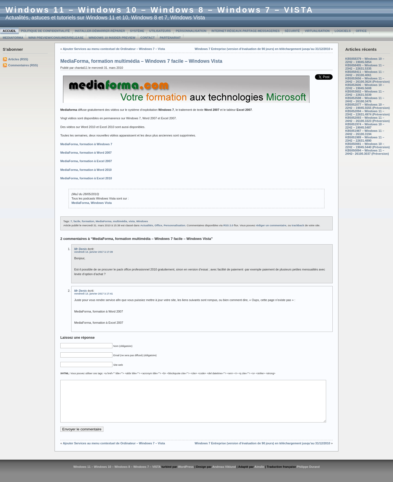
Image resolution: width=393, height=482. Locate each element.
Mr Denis (80, 249)
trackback (297, 225)
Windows (142, 221)
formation (88, 221)
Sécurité (292, 30)
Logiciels (343, 30)
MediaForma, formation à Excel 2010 (86, 178)
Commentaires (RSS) (23, 65)
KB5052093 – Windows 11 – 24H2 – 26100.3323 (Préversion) (367, 119)
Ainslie (259, 475)
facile (76, 221)
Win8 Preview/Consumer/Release (56, 37)
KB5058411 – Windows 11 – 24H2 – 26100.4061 (364, 73)
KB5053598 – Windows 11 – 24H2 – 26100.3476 (364, 99)
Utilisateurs (160, 30)
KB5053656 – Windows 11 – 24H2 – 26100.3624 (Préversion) (367, 80)
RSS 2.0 (228, 225)
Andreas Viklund (224, 475)
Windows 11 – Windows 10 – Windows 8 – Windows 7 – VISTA (159, 9)
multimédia (120, 221)
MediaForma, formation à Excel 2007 (86, 161)
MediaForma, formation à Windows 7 (86, 144)
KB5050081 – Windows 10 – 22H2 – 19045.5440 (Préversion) (367, 145)
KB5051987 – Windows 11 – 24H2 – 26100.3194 (364, 132)
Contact (147, 37)
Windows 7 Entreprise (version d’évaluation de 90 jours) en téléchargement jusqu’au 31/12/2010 (262, 48)
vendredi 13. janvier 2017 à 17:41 (93, 293)
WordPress (186, 475)
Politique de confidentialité (45, 30)
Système (137, 30)
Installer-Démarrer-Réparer (100, 30)
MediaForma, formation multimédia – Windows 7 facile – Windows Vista (141, 61)
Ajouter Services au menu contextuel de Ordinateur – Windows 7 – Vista (114, 48)
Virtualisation (317, 30)
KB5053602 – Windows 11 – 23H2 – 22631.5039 (364, 93)
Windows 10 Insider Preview (112, 37)
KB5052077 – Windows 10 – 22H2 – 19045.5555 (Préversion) (367, 106)
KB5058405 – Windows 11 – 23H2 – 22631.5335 (364, 67)
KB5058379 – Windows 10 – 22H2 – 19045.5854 (364, 60)
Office (361, 30)
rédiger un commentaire (271, 225)
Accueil (9, 30)
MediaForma (13, 37)
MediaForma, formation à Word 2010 (86, 169)
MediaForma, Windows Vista (92, 202)
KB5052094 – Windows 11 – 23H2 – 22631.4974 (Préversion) (367, 112)
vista (132, 221)
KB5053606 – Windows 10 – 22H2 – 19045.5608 (364, 86)
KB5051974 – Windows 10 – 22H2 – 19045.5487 (364, 126)
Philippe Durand (308, 475)
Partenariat (170, 37)
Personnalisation (191, 30)
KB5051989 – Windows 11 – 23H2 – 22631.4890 (364, 139)
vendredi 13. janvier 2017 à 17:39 (93, 252)
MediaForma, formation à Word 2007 (86, 152)
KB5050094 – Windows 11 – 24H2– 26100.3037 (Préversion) (367, 152)
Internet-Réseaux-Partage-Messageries (246, 30)
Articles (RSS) (18, 59)
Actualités (146, 225)
